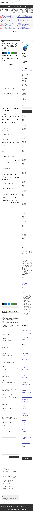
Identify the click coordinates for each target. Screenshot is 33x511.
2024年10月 (24, 143)
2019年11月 (24, 220)
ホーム (20, 0)
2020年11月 (24, 204)
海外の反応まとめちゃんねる (27, 397)
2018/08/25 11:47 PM (10, 394)
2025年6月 (24, 133)
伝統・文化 (24, 99)
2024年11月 (24, 142)
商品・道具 (24, 81)
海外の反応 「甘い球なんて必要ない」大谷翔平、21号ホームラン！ (9, 488)
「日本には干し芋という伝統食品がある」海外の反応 (10, 322)
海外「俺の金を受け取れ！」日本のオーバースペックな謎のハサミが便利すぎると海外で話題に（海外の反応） (7, 26)
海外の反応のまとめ (25, 390)
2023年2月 (24, 169)
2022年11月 (24, 173)
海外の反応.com (24, 377)
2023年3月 (24, 168)
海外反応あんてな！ (25, 401)
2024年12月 (24, 141)
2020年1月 (24, 217)
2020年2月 (24, 216)
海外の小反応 (24, 328)
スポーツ (23, 97)
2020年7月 (24, 209)
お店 (23, 90)
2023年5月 (24, 165)
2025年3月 (24, 137)
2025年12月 (24, 125)
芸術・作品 (24, 84)
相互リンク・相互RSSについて (23, 7)
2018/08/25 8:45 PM (9, 353)
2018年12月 (24, 234)
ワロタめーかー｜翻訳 (26, 443)
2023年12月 (24, 156)
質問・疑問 (24, 94)
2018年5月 (24, 243)
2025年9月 (24, 129)
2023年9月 (24, 160)
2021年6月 (24, 195)
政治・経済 (24, 88)
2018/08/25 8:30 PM (9, 338)
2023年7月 (24, 163)
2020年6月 (24, 211)
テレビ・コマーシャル (25, 85)
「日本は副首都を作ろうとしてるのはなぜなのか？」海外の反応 (27, 252)
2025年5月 (24, 134)
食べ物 (4, 307)
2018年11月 (24, 235)
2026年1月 (24, 124)
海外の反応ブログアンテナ (26, 392)
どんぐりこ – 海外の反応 (26, 337)
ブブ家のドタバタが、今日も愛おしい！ (22, 15)
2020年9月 (24, 207)
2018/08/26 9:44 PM (9, 422)
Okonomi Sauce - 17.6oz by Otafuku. (8, 88)
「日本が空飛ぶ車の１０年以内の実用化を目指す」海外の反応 (9, 499)
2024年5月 (24, 150)
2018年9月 (24, 238)
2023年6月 (24, 164)
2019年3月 (24, 230)
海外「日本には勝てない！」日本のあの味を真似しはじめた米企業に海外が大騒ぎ (27, 304)
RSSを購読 (25, 0)
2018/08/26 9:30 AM (9, 408)
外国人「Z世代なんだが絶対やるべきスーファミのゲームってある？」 (9, 469)
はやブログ (24, 346)
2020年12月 (24, 203)
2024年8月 (24, 146)
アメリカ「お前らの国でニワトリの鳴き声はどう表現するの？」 (27, 301)
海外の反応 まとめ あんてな (26, 394)
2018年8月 (24, 239)
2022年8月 (24, 177)
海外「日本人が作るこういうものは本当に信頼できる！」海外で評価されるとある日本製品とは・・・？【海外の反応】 (8, 18)
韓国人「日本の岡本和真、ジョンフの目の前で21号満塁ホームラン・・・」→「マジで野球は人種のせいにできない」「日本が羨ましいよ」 (24, 23)
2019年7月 (24, 225)
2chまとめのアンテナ (25, 353)
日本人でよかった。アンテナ (27, 413)
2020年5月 (24, 212)
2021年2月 (24, 200)
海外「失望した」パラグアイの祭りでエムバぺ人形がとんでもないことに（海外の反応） (24, 27)
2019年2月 (24, 231)
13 (7, 307)
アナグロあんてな (25, 367)
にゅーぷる (24, 420)
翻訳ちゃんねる (24, 339)
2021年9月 (24, 191)
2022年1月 (24, 186)
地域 (23, 86)
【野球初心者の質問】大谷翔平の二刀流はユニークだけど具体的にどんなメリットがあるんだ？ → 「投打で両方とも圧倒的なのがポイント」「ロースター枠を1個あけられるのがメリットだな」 (27, 296)
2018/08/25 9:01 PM (9, 366)
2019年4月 (24, 229)
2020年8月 (24, 208)
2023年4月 (24, 167)
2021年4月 (24, 198)
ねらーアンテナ (24, 429)
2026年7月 (24, 116)
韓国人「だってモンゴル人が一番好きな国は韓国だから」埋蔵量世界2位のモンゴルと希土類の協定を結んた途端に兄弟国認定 (24, 19)
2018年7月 (24, 240)
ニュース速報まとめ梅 (26, 415)
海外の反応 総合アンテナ (26, 384)
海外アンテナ (24, 375)
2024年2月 (24, 154)
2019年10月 (24, 221)
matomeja (23, 362)
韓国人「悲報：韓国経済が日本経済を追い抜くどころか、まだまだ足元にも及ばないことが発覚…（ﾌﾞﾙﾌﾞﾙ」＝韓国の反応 (9, 481)
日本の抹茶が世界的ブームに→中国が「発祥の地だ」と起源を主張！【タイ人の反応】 (7, 24)
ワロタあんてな (24, 440)
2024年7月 (24, 147)
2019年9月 (24, 222)
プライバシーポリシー (16, 7)
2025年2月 (24, 138)
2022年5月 (24, 181)
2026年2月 (24, 123)
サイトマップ (30, 0)
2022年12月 (24, 172)
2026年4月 (24, 120)
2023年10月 (24, 159)
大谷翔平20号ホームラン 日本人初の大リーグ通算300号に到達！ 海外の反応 (9, 471)
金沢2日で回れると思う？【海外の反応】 (6, 16)
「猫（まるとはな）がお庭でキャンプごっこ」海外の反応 (10, 496)
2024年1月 (24, 155)
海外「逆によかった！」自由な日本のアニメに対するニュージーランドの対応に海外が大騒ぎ (7, 27)
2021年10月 (24, 190)
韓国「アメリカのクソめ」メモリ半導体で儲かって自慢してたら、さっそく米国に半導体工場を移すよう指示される (24, 17)
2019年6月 (24, 226)
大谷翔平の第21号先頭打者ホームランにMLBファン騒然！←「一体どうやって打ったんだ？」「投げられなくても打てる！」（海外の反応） (24, 25)
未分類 (23, 102)
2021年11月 (24, 189)
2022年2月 (24, 185)
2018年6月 (24, 242)
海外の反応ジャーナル (7, 3)
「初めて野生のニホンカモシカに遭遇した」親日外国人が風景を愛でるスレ (27, 307)
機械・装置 (24, 93)
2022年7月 (24, 178)
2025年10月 (24, 128)
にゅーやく (24, 424)
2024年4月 (24, 151)
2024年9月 (24, 145)
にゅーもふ (24, 422)
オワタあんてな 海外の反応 (26, 369)
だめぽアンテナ (24, 406)
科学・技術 (24, 80)
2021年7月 (24, 194)
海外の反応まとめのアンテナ (27, 399)
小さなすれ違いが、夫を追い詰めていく (5, 15)
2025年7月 (24, 132)
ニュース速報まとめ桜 (26, 417)
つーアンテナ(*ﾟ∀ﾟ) (25, 408)
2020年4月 (24, 213)
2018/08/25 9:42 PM (9, 380)
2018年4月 (24, 244)
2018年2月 (24, 247)
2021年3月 (24, 199)
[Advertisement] (16, 34)
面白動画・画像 (24, 89)
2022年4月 (24, 182)
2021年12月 (24, 187)
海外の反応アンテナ (25, 382)
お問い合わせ (10, 6)
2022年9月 (24, 176)
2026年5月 (24, 119)
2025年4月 (24, 136)
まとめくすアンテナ (25, 431)
